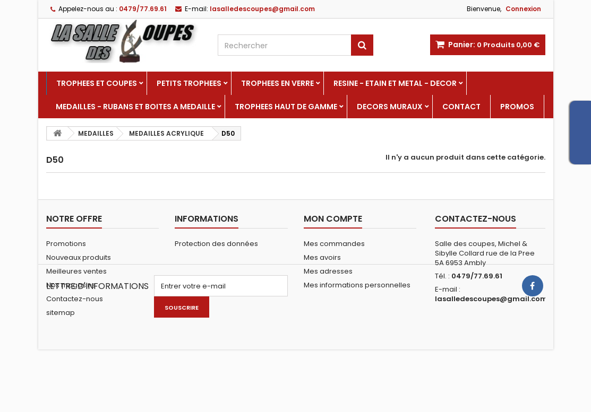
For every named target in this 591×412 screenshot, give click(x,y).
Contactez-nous (74, 299)
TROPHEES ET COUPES (96, 83)
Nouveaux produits (78, 257)
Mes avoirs (322, 257)
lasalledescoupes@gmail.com (491, 299)
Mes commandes (334, 244)
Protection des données (216, 244)
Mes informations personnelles (357, 285)
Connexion (523, 8)
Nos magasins (71, 285)
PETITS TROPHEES (189, 83)
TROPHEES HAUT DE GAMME (286, 106)
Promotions (66, 244)
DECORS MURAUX (390, 106)
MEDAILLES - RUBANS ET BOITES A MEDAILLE (135, 106)
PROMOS (517, 106)
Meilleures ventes (76, 271)
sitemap (60, 313)
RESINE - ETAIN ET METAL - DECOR (395, 83)
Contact (461, 106)
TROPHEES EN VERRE (277, 83)
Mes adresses (328, 271)
